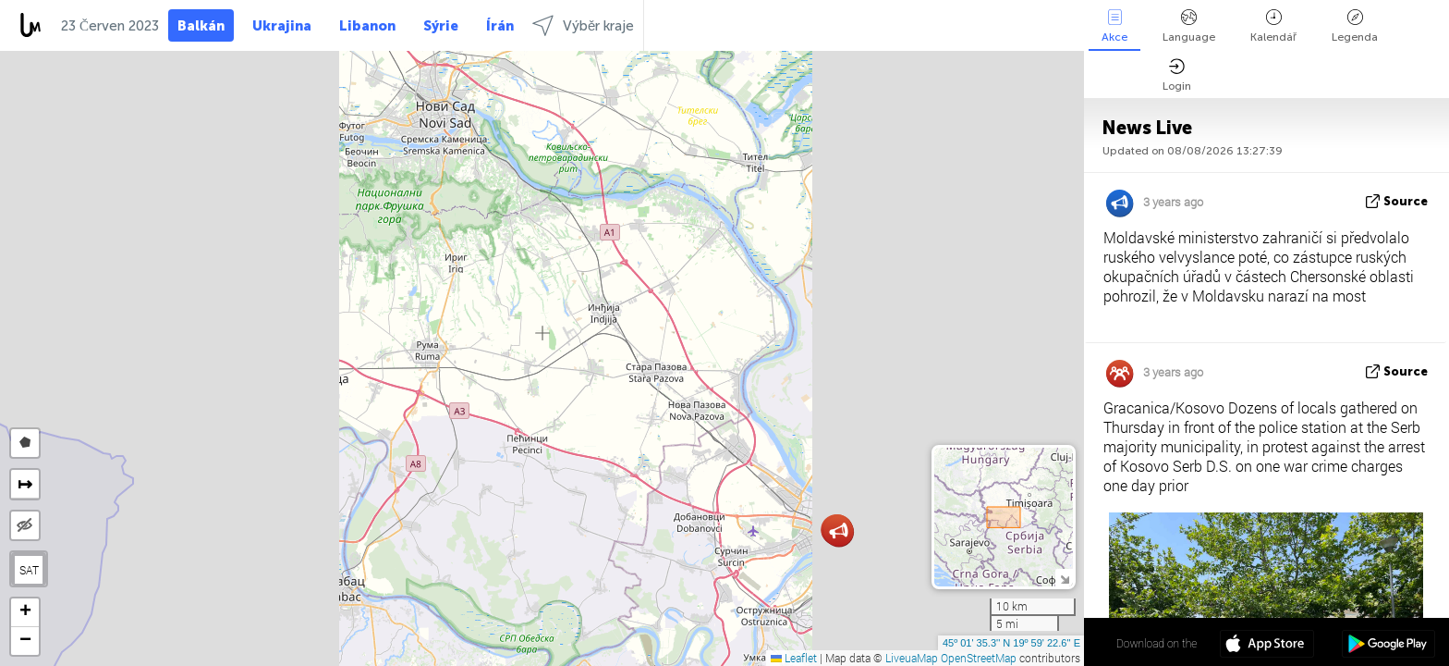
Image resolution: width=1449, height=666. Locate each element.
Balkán (201, 26)
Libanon (367, 26)
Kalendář (1273, 26)
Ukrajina (281, 26)
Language (1189, 26)
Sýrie (440, 26)
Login (1177, 75)
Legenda (1355, 26)
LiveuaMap (911, 657)
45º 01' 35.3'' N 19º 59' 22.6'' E (1011, 642)
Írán (500, 26)
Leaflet (794, 657)
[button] (839, 531)
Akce (1114, 26)
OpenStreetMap (979, 657)
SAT (29, 569)
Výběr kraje (583, 25)
